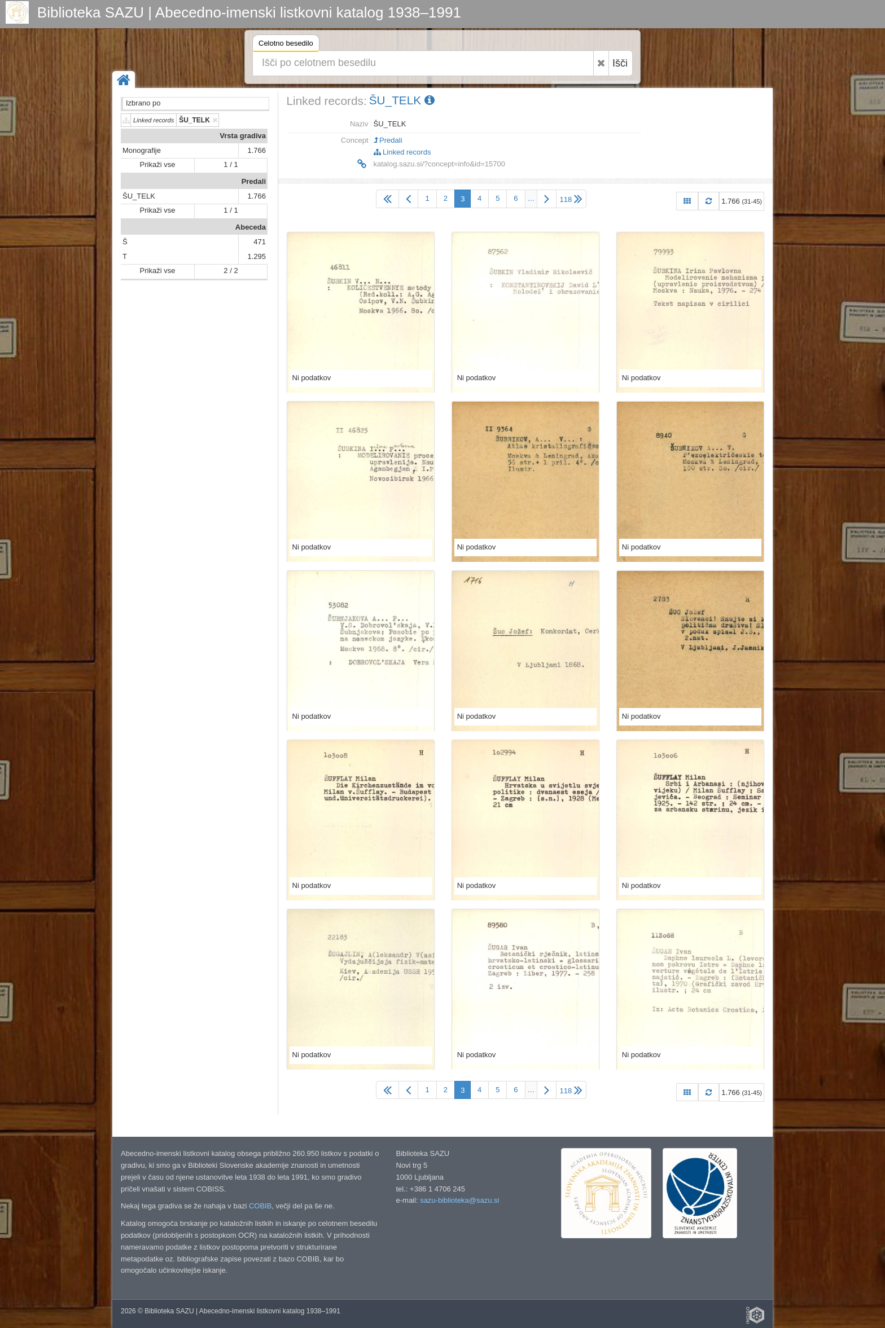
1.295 (256, 256)
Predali (254, 181)
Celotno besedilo (286, 45)
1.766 (256, 150)
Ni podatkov (311, 377)
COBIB (260, 1206)
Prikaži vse (158, 164)
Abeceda (250, 227)
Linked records (402, 152)
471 (259, 242)
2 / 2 (231, 270)
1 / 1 (231, 164)
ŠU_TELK (138, 196)
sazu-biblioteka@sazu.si (459, 1200)
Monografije (141, 150)
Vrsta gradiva (243, 135)
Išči (620, 63)
